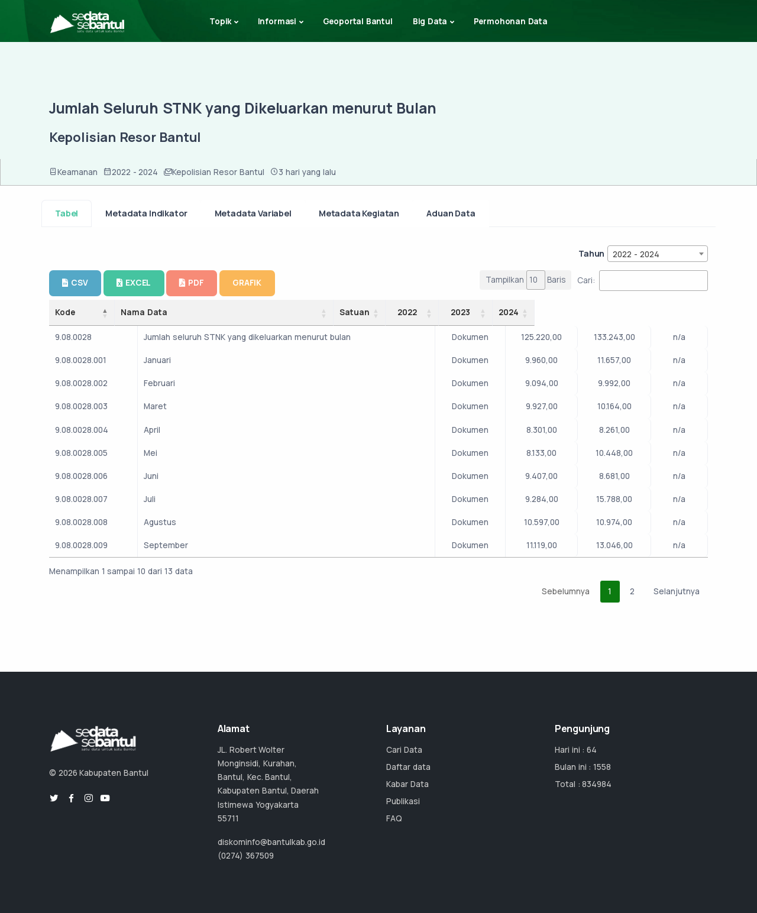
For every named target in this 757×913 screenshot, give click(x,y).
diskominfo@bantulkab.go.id (271, 842)
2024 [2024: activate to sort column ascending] (677, 312)
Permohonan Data (511, 21)
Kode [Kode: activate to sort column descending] (65, 312)
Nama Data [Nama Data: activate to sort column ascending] (209, 312)
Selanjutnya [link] (677, 591)
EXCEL (134, 282)
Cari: (642, 280)
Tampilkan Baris (526, 280)
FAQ (394, 818)
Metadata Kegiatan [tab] (359, 213)
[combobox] (657, 253)
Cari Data (404, 749)
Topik (220, 21)
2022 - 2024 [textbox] (636, 254)
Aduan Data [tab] (450, 213)
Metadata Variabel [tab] (253, 213)
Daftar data (408, 767)
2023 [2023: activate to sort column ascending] (616, 312)
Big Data (430, 21)
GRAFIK (246, 282)
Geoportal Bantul (358, 21)
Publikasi (403, 801)
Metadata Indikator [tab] (146, 213)
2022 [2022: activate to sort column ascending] (548, 312)
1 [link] (610, 591)
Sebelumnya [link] (566, 591)
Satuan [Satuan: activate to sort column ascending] (482, 312)
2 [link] (632, 591)
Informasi (277, 21)
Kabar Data (407, 784)
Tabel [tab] (66, 213)
